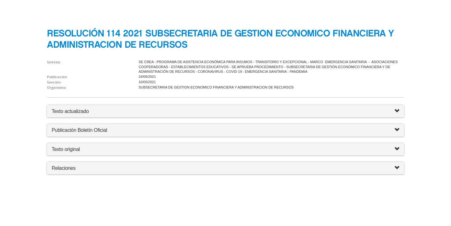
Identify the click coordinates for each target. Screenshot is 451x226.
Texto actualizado (70, 111)
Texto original (66, 149)
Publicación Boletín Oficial (79, 130)
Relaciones (225, 168)
